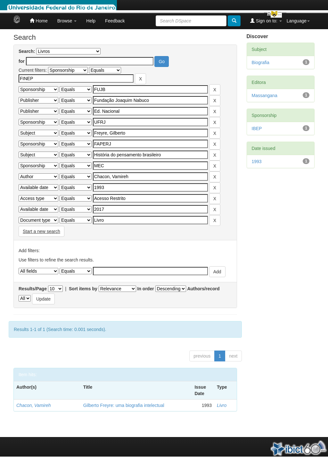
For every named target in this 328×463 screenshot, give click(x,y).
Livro (221, 405)
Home (38, 20)
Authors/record (203, 288)
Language (298, 20)
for (22, 61)
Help (90, 20)
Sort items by (83, 288)
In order (145, 288)
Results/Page (33, 288)
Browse (67, 20)
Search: (27, 51)
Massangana (264, 95)
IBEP (257, 128)
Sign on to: (266, 20)
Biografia (260, 62)
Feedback (115, 20)
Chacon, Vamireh (33, 405)
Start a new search (41, 231)
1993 (257, 161)
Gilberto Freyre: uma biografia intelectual (123, 405)
